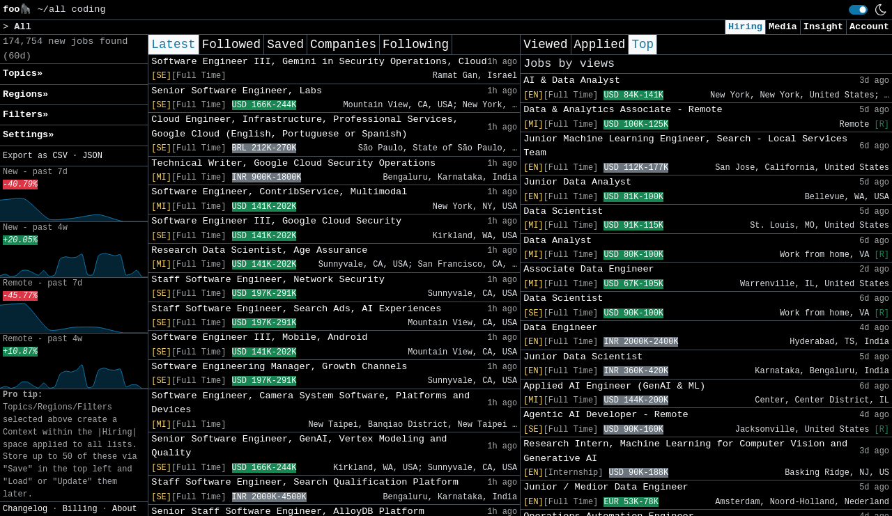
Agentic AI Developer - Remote (606, 414)
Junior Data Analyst (577, 182)
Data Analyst (557, 240)
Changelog (25, 509)
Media (783, 27)
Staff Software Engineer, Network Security (267, 279)
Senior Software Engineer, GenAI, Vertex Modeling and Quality (299, 446)
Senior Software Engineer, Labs (236, 91)
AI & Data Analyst (571, 80)
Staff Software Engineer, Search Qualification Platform (305, 482)
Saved (285, 45)
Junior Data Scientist (583, 357)
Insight (823, 27)
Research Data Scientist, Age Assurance (259, 250)
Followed (231, 45)
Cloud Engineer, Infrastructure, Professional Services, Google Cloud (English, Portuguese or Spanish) (305, 126)
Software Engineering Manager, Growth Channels (279, 366)
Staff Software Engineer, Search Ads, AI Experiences (296, 309)
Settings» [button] (28, 135)
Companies (343, 45)
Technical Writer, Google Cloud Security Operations (293, 163)
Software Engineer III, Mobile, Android (259, 337)
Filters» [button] (25, 114)
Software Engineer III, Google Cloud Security (276, 221)
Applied (600, 45)
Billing (80, 509)
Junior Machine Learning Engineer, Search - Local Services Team (685, 146)
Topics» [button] (23, 73)
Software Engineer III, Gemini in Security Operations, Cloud (318, 61)
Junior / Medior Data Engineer (606, 487)
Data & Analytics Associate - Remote (623, 109)
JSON (92, 156)
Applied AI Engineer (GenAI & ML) (614, 386)
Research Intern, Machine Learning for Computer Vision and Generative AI (685, 451)
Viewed (545, 45)
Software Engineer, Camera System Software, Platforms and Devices (310, 403)
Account (869, 27)
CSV (59, 156)
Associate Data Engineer (588, 269)
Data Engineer (560, 327)
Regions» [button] (25, 94)
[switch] (858, 10)
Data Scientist (563, 211)
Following (416, 45)
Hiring (745, 27)
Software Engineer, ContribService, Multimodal (279, 192)
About (124, 509)
